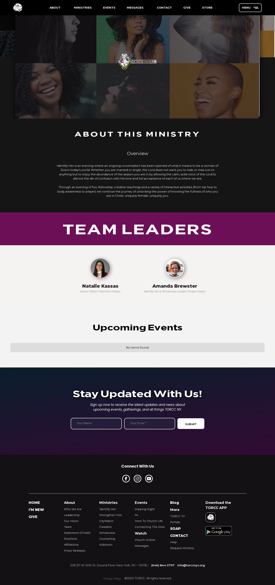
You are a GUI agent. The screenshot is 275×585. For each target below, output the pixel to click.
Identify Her (107, 509)
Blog (174, 503)
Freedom (105, 527)
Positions (70, 538)
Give (33, 517)
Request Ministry (182, 548)
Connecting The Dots (150, 527)
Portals (175, 522)
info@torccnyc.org (191, 565)
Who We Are (73, 509)
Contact (179, 536)
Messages (142, 546)
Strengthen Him (110, 515)
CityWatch (106, 521)
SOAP (175, 529)
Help (173, 542)
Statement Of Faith (77, 533)
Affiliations (71, 544)
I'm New (36, 510)
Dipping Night (145, 509)
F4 (136, 515)
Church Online (145, 540)
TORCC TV (177, 516)
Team (68, 527)
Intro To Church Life (149, 521)
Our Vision (71, 521)
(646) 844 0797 (163, 565)
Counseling (107, 538)
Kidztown (105, 544)
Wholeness (107, 533)
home (34, 503)
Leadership (72, 515)
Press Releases (74, 550)
